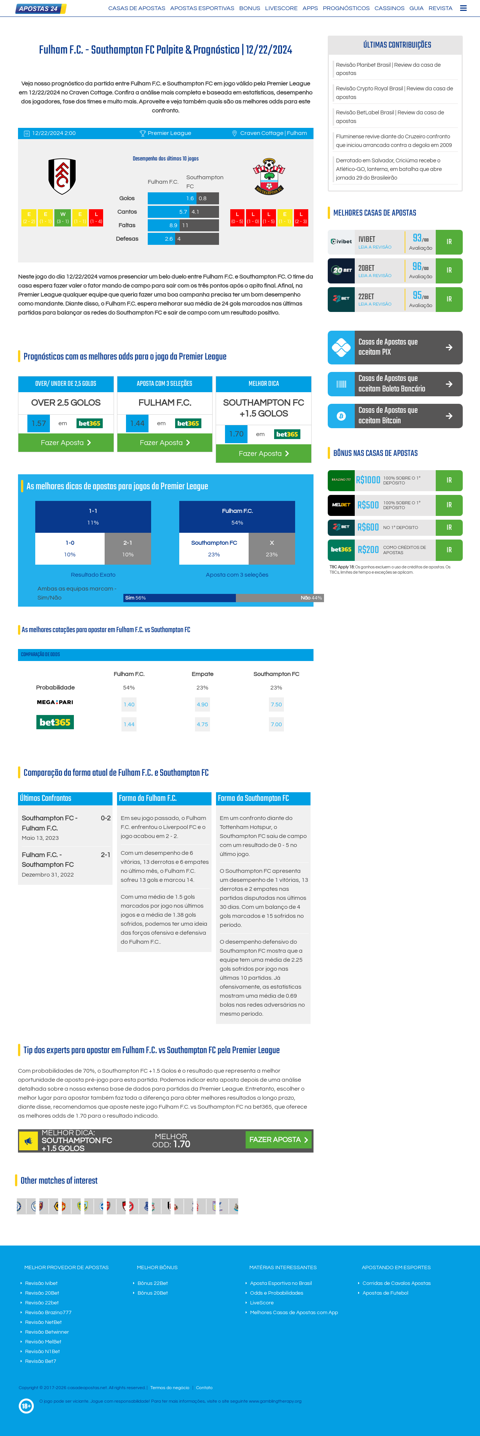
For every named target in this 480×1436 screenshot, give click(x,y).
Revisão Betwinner (47, 1332)
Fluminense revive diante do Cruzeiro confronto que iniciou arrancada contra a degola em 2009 (391, 148)
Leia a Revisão (375, 260)
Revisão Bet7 (40, 1361)
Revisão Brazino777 (48, 1312)
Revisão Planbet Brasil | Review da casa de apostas (393, 69)
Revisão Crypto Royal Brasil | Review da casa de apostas (396, 94)
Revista (441, 8)
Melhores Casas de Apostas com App (294, 1312)
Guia (417, 8)
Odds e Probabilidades (276, 1293)
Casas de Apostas (136, 8)
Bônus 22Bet (153, 1283)
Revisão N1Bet (42, 1351)
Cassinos (390, 8)
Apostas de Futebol (385, 1293)
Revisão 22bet (42, 1303)
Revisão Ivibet (41, 1283)
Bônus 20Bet (153, 1293)
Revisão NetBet (43, 1322)
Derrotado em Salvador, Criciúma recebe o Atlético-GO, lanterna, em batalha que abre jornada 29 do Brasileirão (394, 182)
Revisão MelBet (43, 1342)
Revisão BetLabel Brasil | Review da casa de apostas (395, 119)
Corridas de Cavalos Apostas (397, 1283)
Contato (204, 1387)
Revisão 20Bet (42, 1293)
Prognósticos (346, 8)
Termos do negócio (169, 1387)
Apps (310, 8)
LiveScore (281, 8)
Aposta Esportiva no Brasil (281, 1283)
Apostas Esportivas (202, 8)
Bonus (249, 8)
